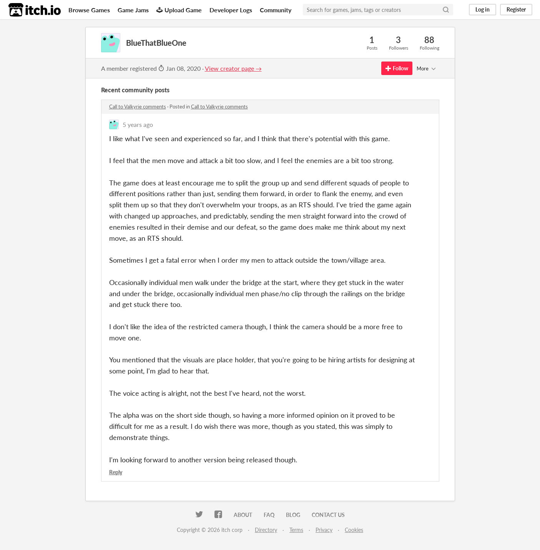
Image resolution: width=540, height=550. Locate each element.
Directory (266, 530)
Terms (296, 530)
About (243, 515)
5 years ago (138, 124)
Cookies (354, 530)
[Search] (446, 9)
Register (516, 9)
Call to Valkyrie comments (137, 106)
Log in (482, 9)
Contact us (328, 515)
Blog (293, 515)
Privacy (324, 530)
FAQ (269, 515)
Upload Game (179, 9)
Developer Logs (230, 9)
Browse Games (89, 9)
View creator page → (233, 68)
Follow (396, 68)
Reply (115, 472)
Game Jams (133, 9)
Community (275, 9)
